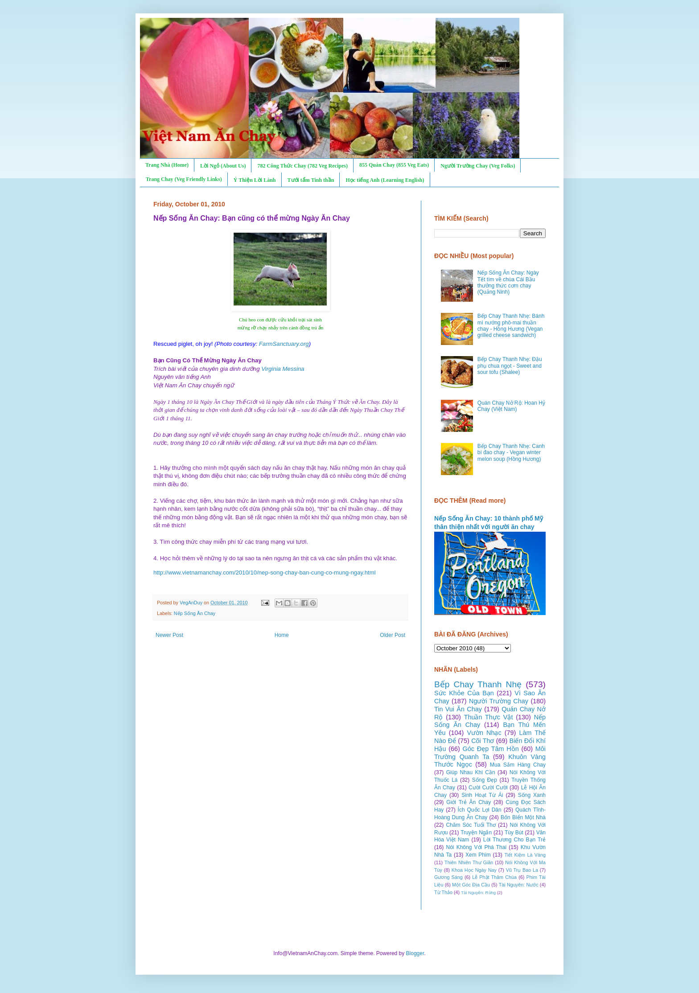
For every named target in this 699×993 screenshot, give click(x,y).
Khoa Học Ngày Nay (474, 870)
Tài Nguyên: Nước (519, 884)
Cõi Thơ (482, 740)
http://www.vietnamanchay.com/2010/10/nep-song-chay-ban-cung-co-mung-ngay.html (264, 572)
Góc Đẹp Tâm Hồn (491, 748)
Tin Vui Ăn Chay (458, 709)
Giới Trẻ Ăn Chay (468, 802)
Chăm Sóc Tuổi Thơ (471, 825)
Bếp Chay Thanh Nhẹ (478, 684)
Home (282, 635)
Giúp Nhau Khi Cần (470, 772)
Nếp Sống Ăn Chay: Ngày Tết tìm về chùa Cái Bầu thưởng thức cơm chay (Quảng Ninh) (508, 282)
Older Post (392, 635)
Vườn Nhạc (484, 732)
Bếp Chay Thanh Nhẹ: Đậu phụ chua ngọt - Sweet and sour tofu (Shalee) (509, 365)
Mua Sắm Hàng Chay (518, 765)
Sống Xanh (532, 795)
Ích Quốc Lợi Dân (480, 810)
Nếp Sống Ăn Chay (194, 613)
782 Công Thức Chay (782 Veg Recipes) (302, 166)
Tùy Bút (514, 832)
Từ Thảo (443, 892)
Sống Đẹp (484, 780)
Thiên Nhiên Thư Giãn (468, 862)
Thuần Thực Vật (488, 717)
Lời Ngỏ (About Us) (223, 166)
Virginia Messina (282, 368)
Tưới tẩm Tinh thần (311, 180)
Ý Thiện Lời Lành (255, 180)
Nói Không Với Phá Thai (476, 847)
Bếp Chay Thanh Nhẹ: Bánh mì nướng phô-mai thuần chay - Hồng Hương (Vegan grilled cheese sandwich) (511, 325)
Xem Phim (478, 855)
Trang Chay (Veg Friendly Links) (184, 179)
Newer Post (169, 635)
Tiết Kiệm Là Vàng (525, 855)
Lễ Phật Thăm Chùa (494, 877)
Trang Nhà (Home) (167, 165)
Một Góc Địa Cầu (471, 884)
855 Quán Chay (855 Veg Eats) (394, 165)
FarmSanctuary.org (284, 344)
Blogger (415, 953)
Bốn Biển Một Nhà (523, 817)
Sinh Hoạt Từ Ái (482, 795)
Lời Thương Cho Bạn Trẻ (514, 840)
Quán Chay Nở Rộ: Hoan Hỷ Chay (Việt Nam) (511, 406)
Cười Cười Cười (488, 787)
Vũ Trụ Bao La (522, 870)
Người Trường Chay (498, 701)
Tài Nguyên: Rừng (478, 892)
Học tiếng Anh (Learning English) (384, 180)
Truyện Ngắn (476, 832)
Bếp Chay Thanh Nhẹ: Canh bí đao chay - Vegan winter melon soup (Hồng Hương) (511, 452)
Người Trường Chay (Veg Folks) (477, 166)
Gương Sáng (448, 877)
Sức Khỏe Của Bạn (464, 693)
